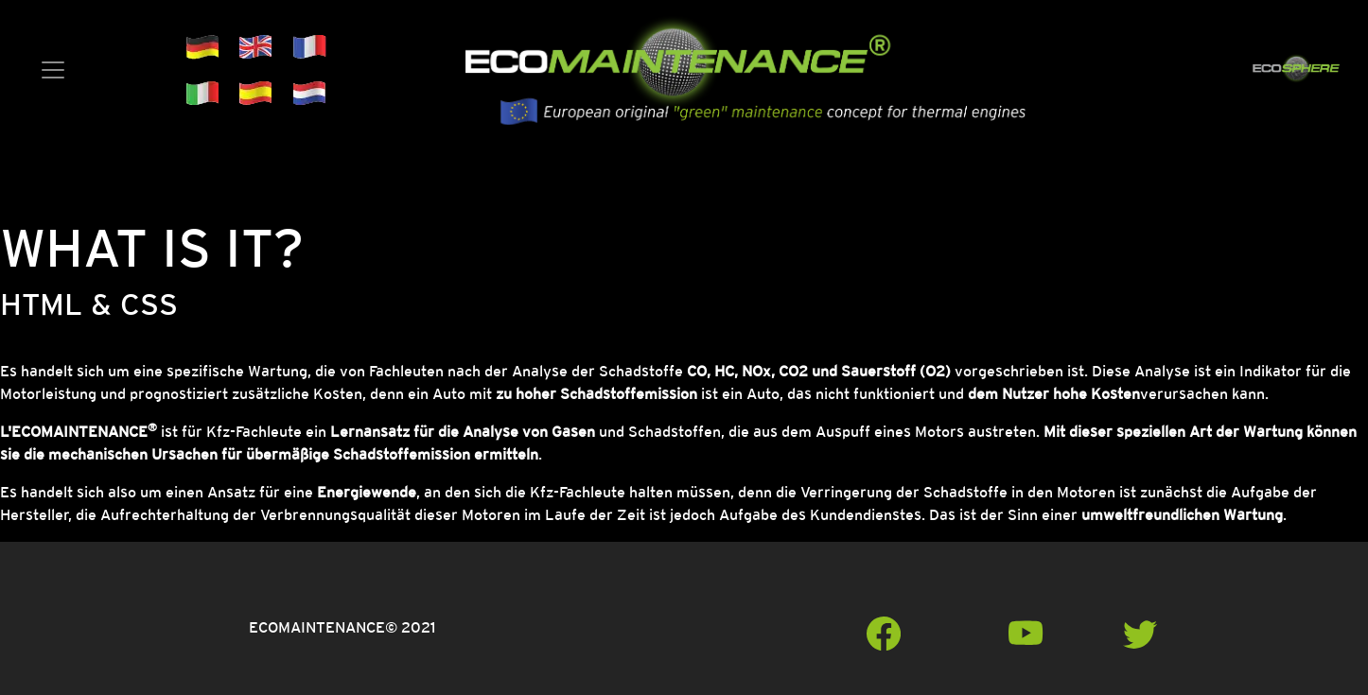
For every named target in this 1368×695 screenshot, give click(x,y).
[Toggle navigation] (53, 70)
